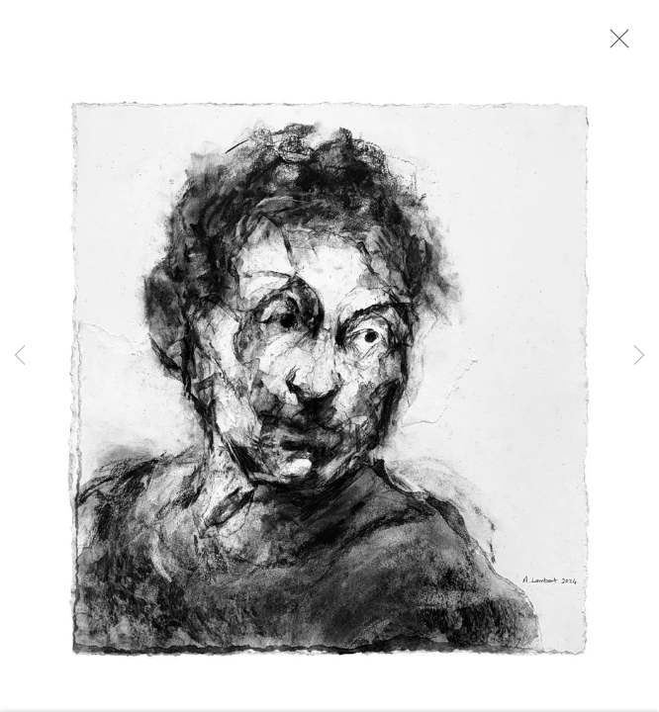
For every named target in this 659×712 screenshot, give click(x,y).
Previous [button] (20, 356)
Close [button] (614, 44)
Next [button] (639, 356)
